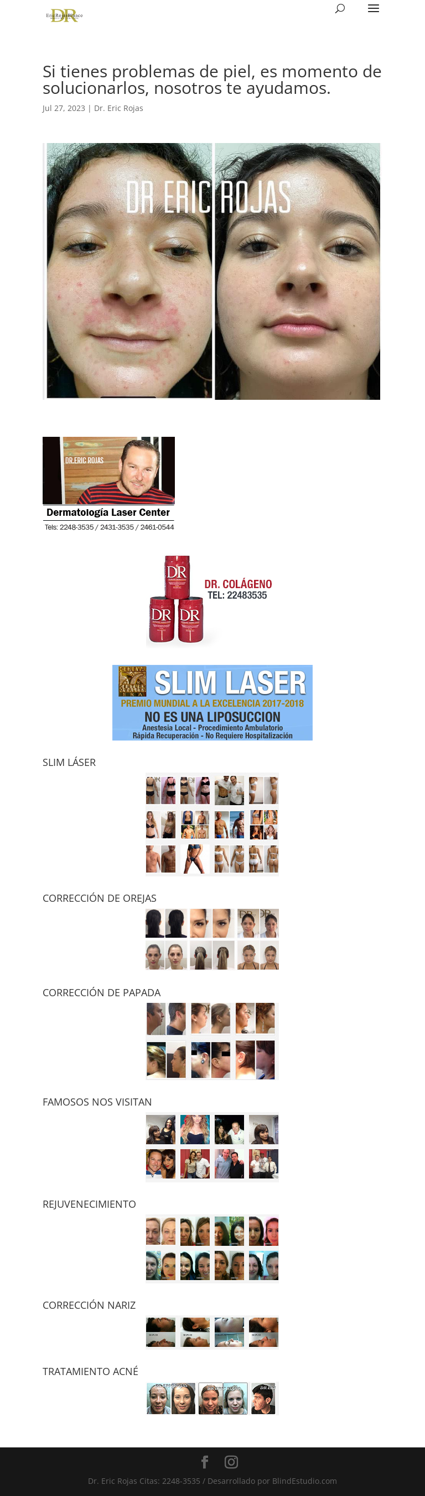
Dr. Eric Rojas (118, 108)
